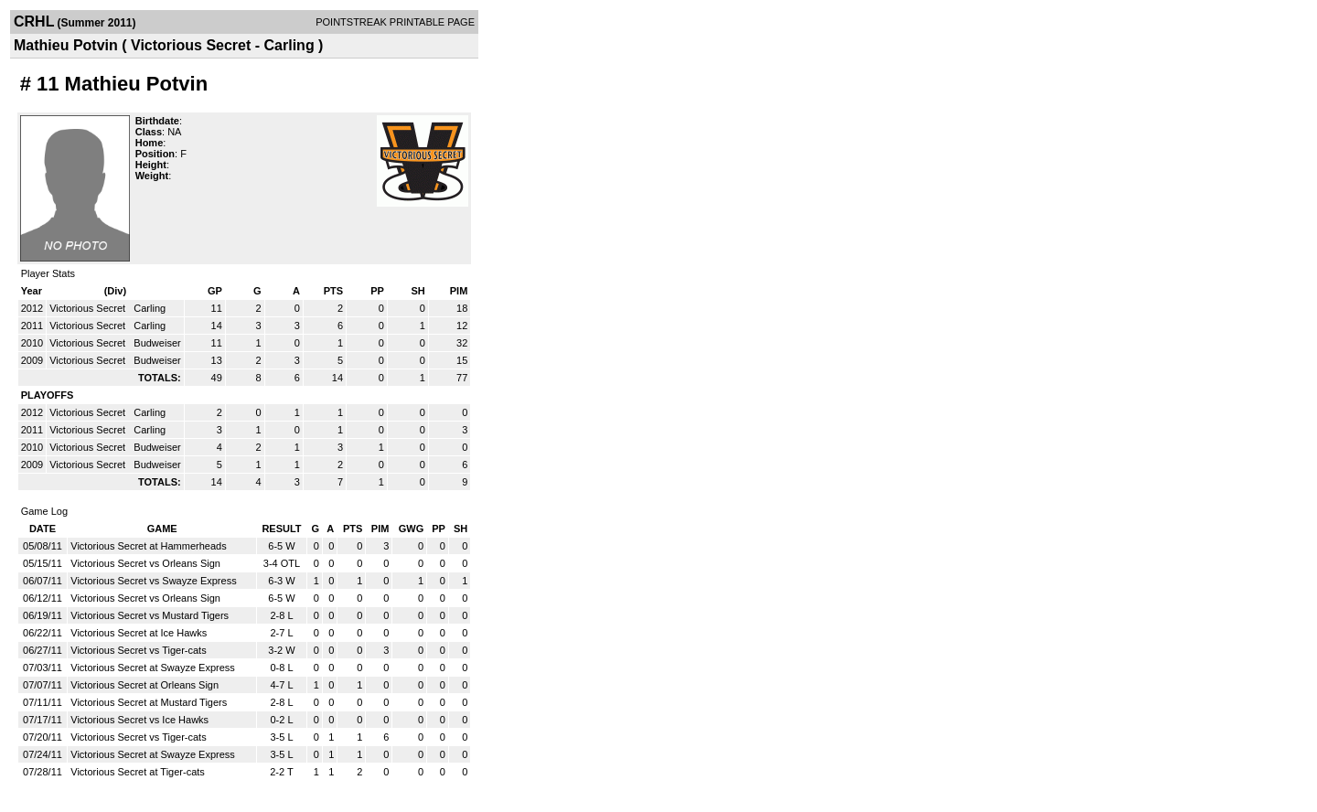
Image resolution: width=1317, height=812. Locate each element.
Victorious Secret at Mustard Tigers (148, 702)
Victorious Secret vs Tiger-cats (138, 650)
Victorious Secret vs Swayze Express (153, 580)
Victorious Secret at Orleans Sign (144, 684)
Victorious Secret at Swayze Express (152, 667)
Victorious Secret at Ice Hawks (138, 632)
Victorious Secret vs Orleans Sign (145, 563)
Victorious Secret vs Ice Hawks (139, 719)
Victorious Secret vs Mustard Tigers (149, 615)
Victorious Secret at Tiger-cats (137, 771)
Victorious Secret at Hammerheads (148, 545)
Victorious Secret (88, 308)
